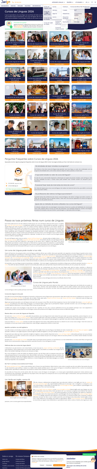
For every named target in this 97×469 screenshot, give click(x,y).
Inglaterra (27, 5)
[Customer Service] (93, 459)
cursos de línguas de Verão (48, 256)
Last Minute (72, 5)
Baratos (65, 5)
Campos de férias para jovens (23, 468)
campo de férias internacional (77, 272)
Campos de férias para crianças (24, 465)
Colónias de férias (20, 461)
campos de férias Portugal (19, 316)
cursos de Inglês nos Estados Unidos (50, 270)
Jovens (59, 5)
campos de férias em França (14, 366)
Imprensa (4, 468)
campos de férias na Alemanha (51, 348)
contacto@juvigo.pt (18, 27)
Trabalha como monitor (8, 465)
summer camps (19, 321)
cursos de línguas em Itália (40, 273)
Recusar (42, 465)
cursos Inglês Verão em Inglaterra (44, 389)
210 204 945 (16, 2)
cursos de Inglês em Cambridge (74, 270)
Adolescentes (52, 5)
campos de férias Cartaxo (53, 298)
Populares (20, 5)
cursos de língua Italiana (39, 257)
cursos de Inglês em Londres (71, 331)
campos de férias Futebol (23, 317)
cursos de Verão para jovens (14, 225)
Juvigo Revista (5, 461)
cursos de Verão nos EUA (78, 398)
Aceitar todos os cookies (59, 465)
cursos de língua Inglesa (64, 334)
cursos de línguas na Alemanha (59, 273)
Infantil (45, 5)
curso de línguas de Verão (15, 298)
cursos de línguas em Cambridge (20, 257)
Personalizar (49, 465)
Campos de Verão (20, 463)
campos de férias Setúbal (69, 298)
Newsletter (80, 5)
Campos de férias (20, 459)
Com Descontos (5, 5)
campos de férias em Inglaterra (81, 330)
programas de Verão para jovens (31, 240)
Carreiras (4, 463)
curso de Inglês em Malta (66, 385)
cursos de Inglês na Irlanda (63, 389)
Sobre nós (5, 459)
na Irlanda (35, 395)
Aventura (13, 5)
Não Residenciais (37, 5)
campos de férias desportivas (34, 238)
